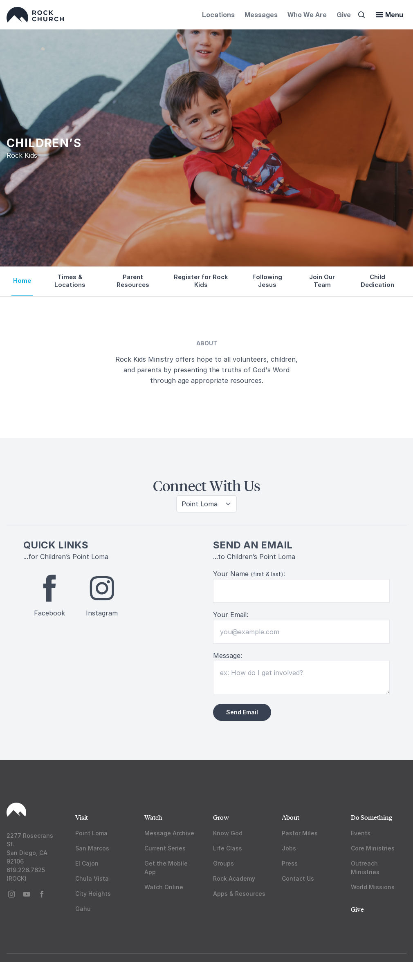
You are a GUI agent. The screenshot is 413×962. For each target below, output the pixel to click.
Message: (227, 655)
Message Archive (169, 833)
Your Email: (230, 615)
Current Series (165, 848)
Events (360, 833)
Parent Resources (133, 281)
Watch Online (163, 887)
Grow (221, 817)
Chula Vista (92, 878)
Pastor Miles (300, 833)
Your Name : (249, 574)
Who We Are (307, 14)
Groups (223, 863)
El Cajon (87, 863)
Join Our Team (322, 281)
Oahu (83, 908)
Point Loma (91, 833)
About (290, 817)
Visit (81, 817)
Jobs (289, 848)
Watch (153, 817)
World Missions (373, 887)
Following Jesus (267, 281)
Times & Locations (69, 281)
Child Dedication (377, 281)
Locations (218, 14)
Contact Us (298, 878)
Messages (261, 14)
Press (290, 863)
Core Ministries (373, 848)
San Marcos (92, 848)
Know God (227, 833)
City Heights (93, 893)
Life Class (227, 848)
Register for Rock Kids (201, 281)
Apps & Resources (239, 893)
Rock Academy (234, 878)
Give (344, 14)
